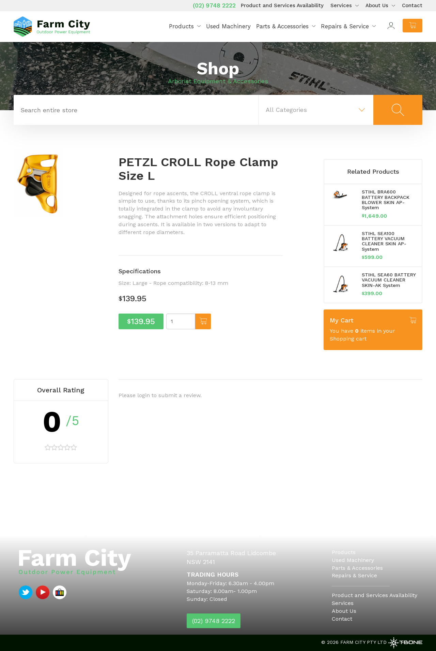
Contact (412, 5)
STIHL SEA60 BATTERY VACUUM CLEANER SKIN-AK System (389, 280)
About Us (376, 5)
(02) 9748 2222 (214, 5)
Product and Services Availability (282, 5)
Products (181, 26)
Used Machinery (228, 26)
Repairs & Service (345, 26)
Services (341, 5)
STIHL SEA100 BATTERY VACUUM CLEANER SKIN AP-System (384, 241)
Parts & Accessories (282, 26)
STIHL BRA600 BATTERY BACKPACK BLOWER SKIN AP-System (385, 199)
